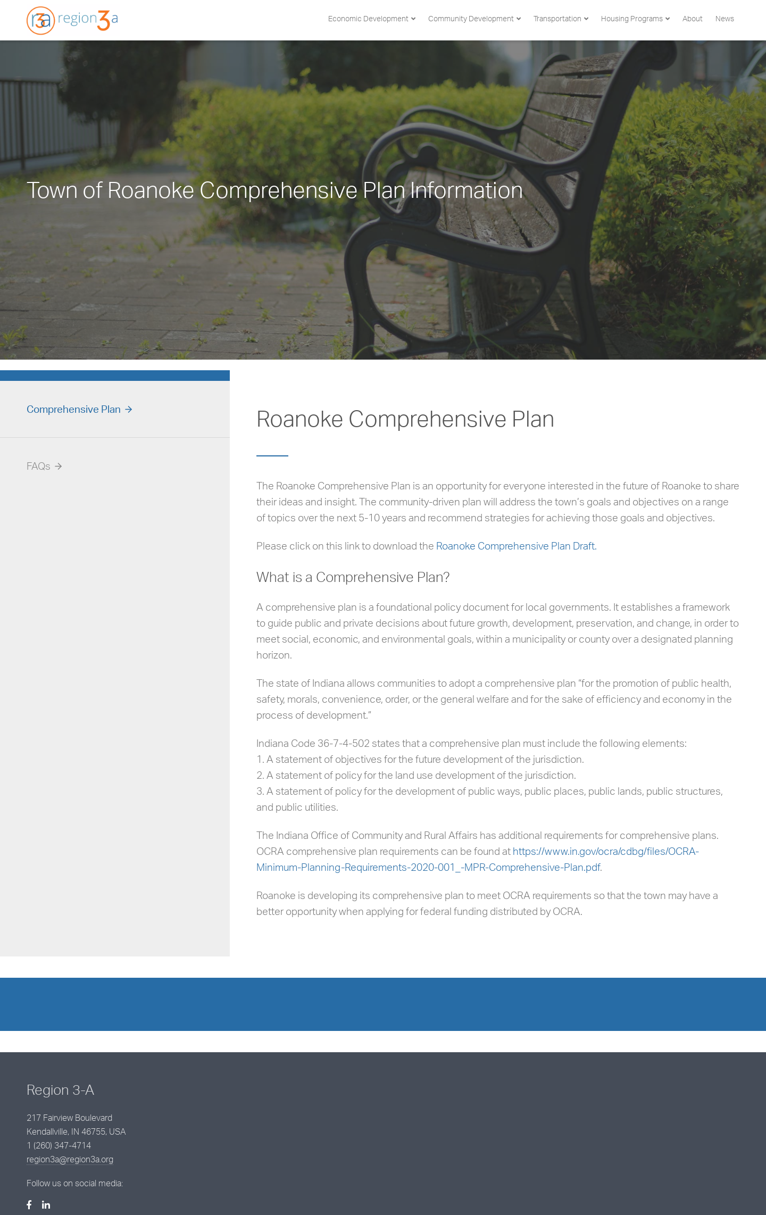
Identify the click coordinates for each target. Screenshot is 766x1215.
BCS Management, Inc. (219, 1189)
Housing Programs (632, 18)
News (724, 18)
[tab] (115, 409)
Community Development (471, 18)
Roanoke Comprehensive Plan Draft (515, 545)
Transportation (557, 18)
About (692, 18)
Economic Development (368, 18)
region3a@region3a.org (316, 1127)
